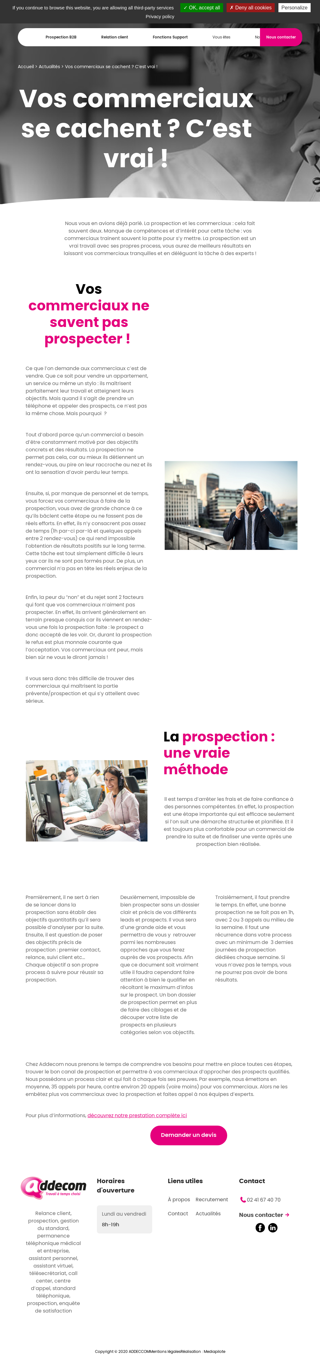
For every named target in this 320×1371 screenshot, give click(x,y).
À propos (179, 1199)
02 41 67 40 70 (264, 1200)
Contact (178, 1213)
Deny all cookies (251, 7)
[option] (231, 505)
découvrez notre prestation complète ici (137, 1115)
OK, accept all (201, 7)
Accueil (26, 67)
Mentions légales (165, 1351)
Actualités (49, 67)
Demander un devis (189, 1135)
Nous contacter (261, 1215)
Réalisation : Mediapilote (203, 1351)
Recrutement (212, 1199)
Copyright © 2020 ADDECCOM (122, 1351)
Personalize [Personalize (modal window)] (295, 7)
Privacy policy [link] (160, 16)
